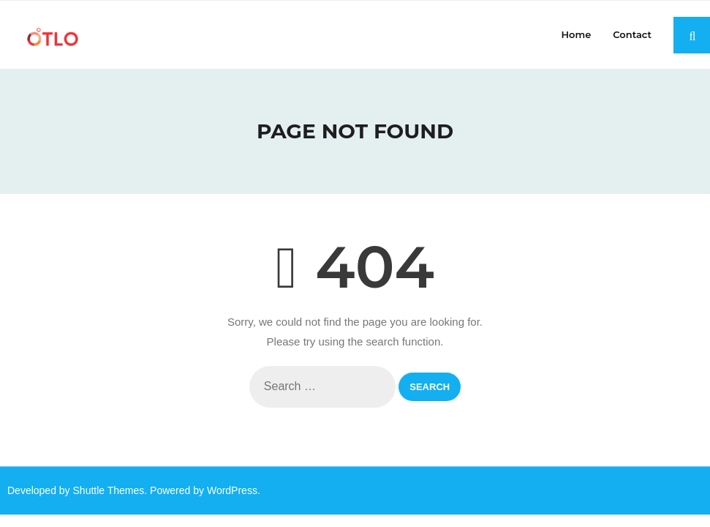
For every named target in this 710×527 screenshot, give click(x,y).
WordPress (232, 490)
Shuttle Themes (109, 490)
